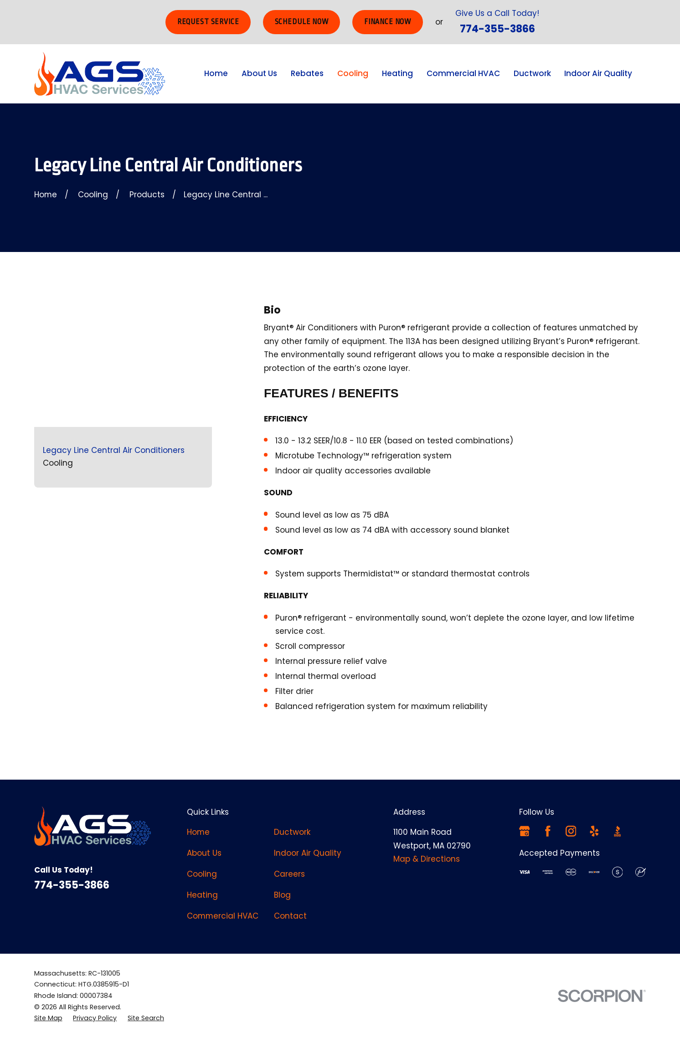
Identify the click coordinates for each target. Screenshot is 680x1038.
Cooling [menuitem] (352, 73)
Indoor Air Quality (307, 853)
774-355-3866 (497, 29)
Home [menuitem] (216, 73)
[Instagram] (571, 831)
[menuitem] (48, 1018)
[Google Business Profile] (524, 831)
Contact (290, 915)
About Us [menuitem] (259, 73)
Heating (202, 894)
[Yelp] (594, 831)
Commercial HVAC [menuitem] (463, 73)
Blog (282, 894)
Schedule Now (302, 22)
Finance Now (387, 22)
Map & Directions (426, 858)
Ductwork (292, 832)
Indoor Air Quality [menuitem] (598, 73)
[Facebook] (547, 831)
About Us (204, 853)
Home (198, 832)
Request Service (208, 22)
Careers (289, 873)
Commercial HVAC (222, 915)
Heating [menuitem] (397, 73)
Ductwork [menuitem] (532, 73)
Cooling (202, 873)
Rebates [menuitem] (307, 73)
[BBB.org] (617, 831)
